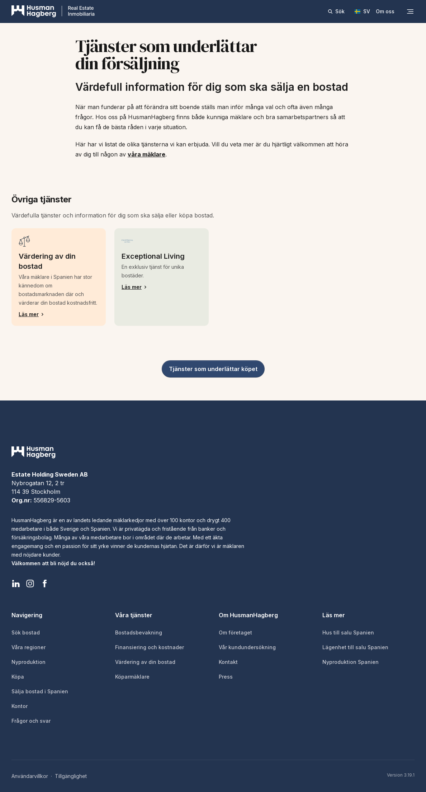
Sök (336, 11)
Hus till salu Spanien (348, 632)
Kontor (19, 706)
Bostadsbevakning (138, 632)
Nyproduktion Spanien (350, 662)
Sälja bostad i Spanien (39, 691)
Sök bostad (25, 632)
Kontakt (228, 662)
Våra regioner (28, 647)
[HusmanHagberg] (53, 11)
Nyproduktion (28, 662)
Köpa (17, 677)
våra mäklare (146, 154)
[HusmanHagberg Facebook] (44, 583)
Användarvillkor (29, 776)
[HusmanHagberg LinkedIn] (15, 583)
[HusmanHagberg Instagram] (30, 583)
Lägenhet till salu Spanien (355, 647)
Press (226, 677)
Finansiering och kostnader (149, 647)
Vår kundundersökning (247, 647)
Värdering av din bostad (145, 662)
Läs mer (59, 314)
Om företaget (235, 632)
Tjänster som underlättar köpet (213, 368)
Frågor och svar (31, 721)
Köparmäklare (132, 677)
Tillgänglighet (71, 776)
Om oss (385, 11)
